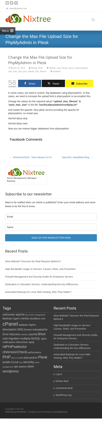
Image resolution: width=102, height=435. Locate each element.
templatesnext (61, 412)
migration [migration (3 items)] (13, 338)
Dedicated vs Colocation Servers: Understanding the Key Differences (41, 284)
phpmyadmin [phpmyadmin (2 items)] (30, 357)
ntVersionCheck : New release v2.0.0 (31, 157)
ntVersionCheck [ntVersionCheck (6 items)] (15, 352)
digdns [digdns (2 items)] (32, 324)
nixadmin (57, 71)
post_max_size (15, 71)
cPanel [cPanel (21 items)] (10, 324)
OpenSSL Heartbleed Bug (77, 157)
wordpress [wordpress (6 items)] (11, 371)
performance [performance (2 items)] (34, 352)
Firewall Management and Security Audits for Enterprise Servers (39, 276)
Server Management (16, 178)
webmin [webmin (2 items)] (23, 366)
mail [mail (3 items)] (5, 338)
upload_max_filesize (37, 71)
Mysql (34, 68)
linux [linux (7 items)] (42, 334)
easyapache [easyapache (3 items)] (40, 329)
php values (62, 68)
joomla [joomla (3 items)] (33, 334)
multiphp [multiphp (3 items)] (25, 338)
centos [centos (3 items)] (25, 318)
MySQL (52, 68)
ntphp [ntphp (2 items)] (31, 342)
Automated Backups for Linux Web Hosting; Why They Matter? (38, 292)
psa (24, 71)
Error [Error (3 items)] (6, 334)
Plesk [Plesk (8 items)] (42, 357)
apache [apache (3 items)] (20, 314)
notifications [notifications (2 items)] (9, 342)
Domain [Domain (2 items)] (28, 329)
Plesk (40, 68)
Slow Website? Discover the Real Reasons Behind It (33, 261)
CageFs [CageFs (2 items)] (16, 318)
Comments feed (64, 388)
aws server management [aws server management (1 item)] (35, 315)
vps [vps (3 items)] (16, 366)
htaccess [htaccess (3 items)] (14, 334)
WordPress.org (63, 395)
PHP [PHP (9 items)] (7, 357)
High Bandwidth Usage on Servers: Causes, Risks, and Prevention (40, 269)
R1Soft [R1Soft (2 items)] (14, 362)
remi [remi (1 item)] (21, 362)
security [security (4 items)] (28, 362)
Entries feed (62, 381)
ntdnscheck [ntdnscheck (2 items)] (22, 342)
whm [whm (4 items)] (31, 366)
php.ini (71, 68)
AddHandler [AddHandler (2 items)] (9, 314)
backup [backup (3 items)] (7, 318)
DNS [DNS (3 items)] (20, 329)
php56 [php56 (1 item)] (20, 358)
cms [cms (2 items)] (43, 318)
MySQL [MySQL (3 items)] (35, 338)
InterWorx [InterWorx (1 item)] (25, 334)
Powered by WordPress (16, 412)
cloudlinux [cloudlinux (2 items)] (35, 318)
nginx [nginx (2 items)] (44, 338)
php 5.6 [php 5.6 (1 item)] (14, 358)
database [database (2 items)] (23, 324)
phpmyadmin (82, 68)
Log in (59, 374)
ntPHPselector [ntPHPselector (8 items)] (15, 347)
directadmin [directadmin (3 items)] (10, 329)
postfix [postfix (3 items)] (6, 362)
